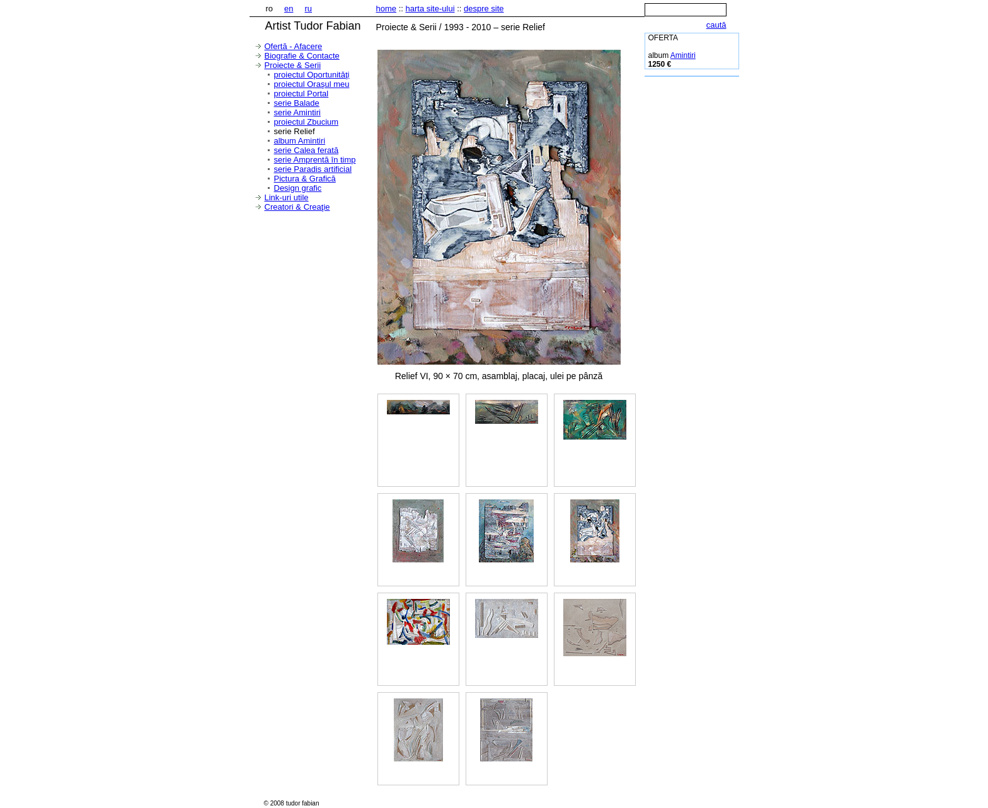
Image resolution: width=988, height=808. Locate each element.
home (386, 8)
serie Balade (296, 103)
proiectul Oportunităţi (312, 74)
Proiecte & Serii (293, 65)
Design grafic (298, 188)
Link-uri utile (287, 197)
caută (716, 25)
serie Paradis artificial (313, 169)
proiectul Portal (301, 93)
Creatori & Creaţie (297, 207)
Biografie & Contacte (302, 55)
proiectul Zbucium (306, 122)
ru (309, 8)
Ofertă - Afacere (294, 46)
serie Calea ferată (306, 150)
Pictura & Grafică (305, 178)
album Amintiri (300, 140)
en (288, 8)
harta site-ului (429, 8)
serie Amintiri (297, 112)
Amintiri (683, 55)
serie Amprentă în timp (315, 159)
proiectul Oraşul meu (312, 84)
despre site (484, 8)
